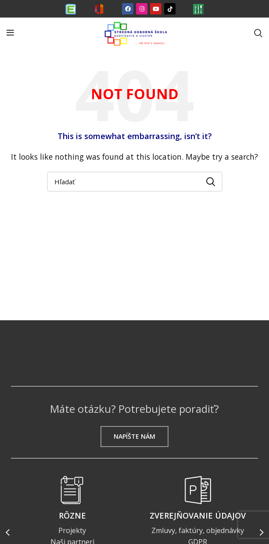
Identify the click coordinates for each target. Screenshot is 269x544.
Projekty (72, 530)
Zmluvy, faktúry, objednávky (197, 530)
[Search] (258, 33)
